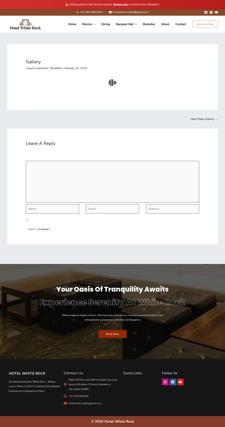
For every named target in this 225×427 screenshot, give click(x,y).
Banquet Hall (130, 390)
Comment (33, 158)
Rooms (127, 379)
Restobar (150, 24)
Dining (108, 24)
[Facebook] (205, 12)
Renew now (120, 4)
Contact (181, 24)
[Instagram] (211, 12)
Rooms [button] (91, 24)
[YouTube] (216, 12)
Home (75, 24)
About (166, 24)
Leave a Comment (37, 68)
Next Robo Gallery (204, 119)
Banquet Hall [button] (128, 24)
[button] (96, 24)
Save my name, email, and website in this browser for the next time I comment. (79, 220)
